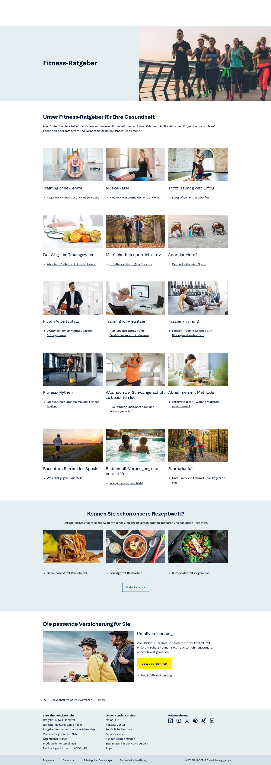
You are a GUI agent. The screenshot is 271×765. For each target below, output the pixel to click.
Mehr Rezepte (135, 587)
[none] (73, 164)
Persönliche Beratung (119, 729)
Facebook (50, 131)
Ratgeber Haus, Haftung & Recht (62, 724)
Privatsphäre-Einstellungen (98, 760)
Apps (109, 748)
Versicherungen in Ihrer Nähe (60, 734)
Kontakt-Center (115, 724)
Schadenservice (115, 734)
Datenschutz (70, 760)
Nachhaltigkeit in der (65, 748)
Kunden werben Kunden (120, 739)
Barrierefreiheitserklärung (133, 760)
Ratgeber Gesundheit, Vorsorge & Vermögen (69, 729)
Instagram (72, 131)
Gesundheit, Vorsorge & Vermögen (71, 700)
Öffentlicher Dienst (55, 739)
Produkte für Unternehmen (59, 743)
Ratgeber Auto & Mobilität (59, 720)
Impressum (49, 760)
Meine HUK (112, 720)
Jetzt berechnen (154, 663)
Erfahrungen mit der (127, 744)
